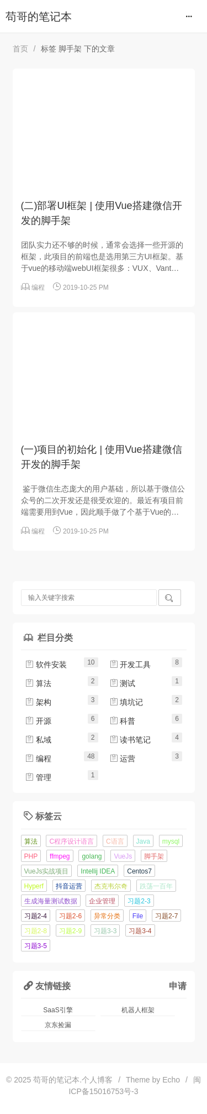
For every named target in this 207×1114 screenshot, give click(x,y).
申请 (178, 986)
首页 (20, 48)
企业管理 (102, 901)
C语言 (115, 841)
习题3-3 (105, 931)
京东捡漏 (58, 1025)
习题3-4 (140, 931)
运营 (122, 758)
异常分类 (107, 916)
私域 (38, 739)
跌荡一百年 (156, 886)
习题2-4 (35, 916)
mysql (170, 841)
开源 (38, 720)
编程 (38, 287)
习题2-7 (166, 916)
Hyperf (34, 886)
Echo (171, 1079)
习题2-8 (35, 931)
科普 (122, 720)
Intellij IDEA (98, 871)
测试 (122, 683)
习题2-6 (70, 916)
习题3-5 (35, 946)
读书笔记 (130, 739)
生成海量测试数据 (50, 901)
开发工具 (130, 664)
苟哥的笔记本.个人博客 (73, 1079)
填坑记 (126, 702)
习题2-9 (70, 931)
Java (143, 841)
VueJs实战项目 (46, 871)
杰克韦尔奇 (111, 886)
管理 (38, 777)
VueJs (123, 856)
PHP (31, 856)
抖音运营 (69, 886)
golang (92, 856)
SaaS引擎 (57, 1010)
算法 (38, 683)
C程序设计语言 (71, 841)
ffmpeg (60, 856)
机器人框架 (138, 1010)
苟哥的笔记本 (39, 17)
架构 (38, 702)
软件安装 (46, 664)
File (137, 916)
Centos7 (139, 871)
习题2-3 (139, 901)
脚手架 (154, 856)
